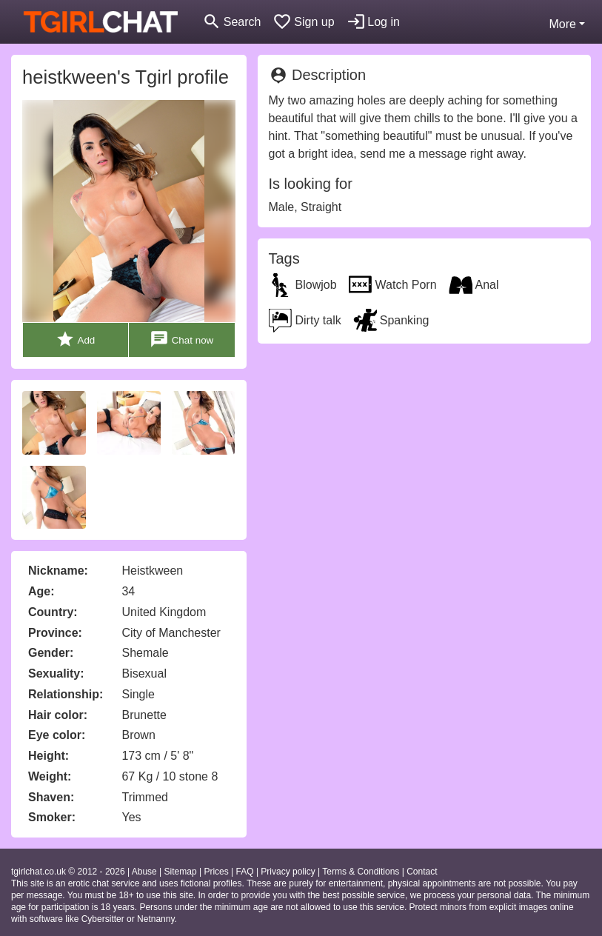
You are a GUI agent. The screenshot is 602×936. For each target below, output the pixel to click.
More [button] (562, 24)
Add (75, 340)
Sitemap (180, 871)
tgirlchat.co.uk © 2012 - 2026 (68, 871)
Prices (216, 871)
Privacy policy (288, 871)
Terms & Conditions (360, 871)
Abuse (144, 871)
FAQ (245, 871)
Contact (422, 871)
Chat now (181, 340)
